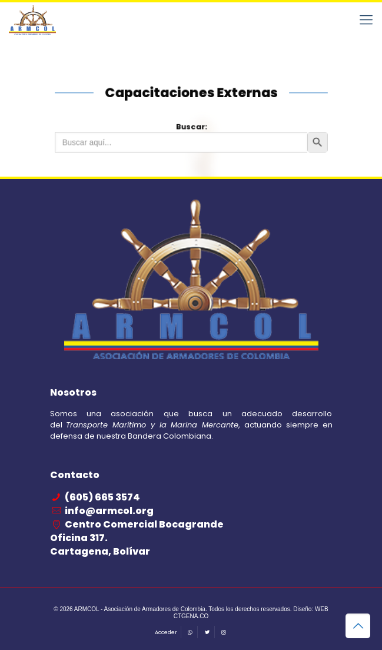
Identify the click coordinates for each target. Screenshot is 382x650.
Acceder (166, 632)
